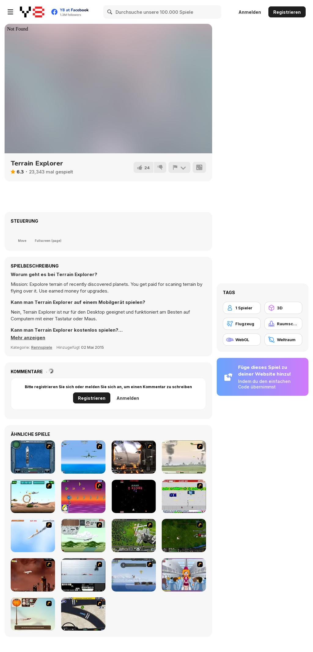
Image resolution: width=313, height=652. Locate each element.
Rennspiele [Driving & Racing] (41, 347)
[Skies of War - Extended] (184, 535)
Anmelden (249, 12)
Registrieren (287, 12)
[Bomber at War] (134, 575)
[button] (28, 337)
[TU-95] (83, 535)
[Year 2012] (33, 575)
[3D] (283, 308)
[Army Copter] (33, 496)
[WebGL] (242, 339)
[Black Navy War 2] (83, 575)
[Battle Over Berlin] (184, 457)
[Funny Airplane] (184, 575)
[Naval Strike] (83, 457)
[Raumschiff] (283, 324)
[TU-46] (33, 614)
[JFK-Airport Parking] (83, 614)
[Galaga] (134, 496)
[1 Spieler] (242, 308)
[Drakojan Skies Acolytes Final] (134, 457)
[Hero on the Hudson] (33, 535)
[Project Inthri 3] (83, 496)
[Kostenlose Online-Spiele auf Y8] (32, 11)
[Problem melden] (179, 167)
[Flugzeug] (242, 324)
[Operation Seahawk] (33, 457)
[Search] (110, 12)
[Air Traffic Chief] (134, 535)
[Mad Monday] (184, 496)
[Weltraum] (283, 339)
